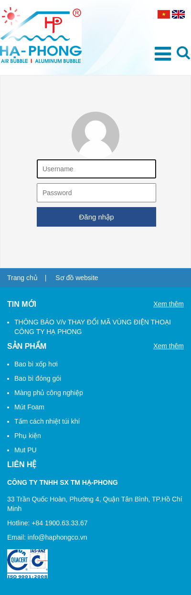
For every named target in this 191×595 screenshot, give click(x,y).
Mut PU (25, 450)
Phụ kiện (27, 435)
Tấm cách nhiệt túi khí (47, 421)
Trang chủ (22, 278)
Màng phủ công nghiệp (48, 393)
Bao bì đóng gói (37, 378)
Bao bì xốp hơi (36, 364)
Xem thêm (168, 304)
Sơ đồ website (76, 278)
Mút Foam (29, 407)
